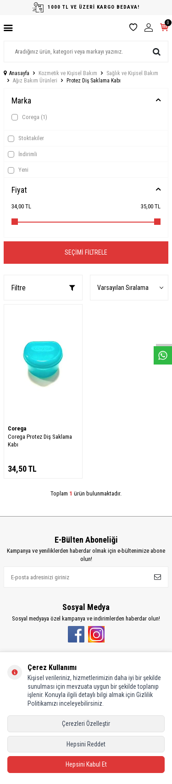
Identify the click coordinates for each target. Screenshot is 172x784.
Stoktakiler (26, 138)
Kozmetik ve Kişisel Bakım (68, 73)
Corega (29, 117)
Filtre (43, 287)
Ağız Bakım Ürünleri (35, 80)
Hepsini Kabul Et (86, 764)
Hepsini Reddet (86, 744)
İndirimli (22, 154)
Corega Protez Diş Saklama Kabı (40, 440)
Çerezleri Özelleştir (86, 723)
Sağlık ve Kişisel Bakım (132, 73)
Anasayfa (16, 73)
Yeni (18, 170)
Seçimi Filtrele (86, 252)
